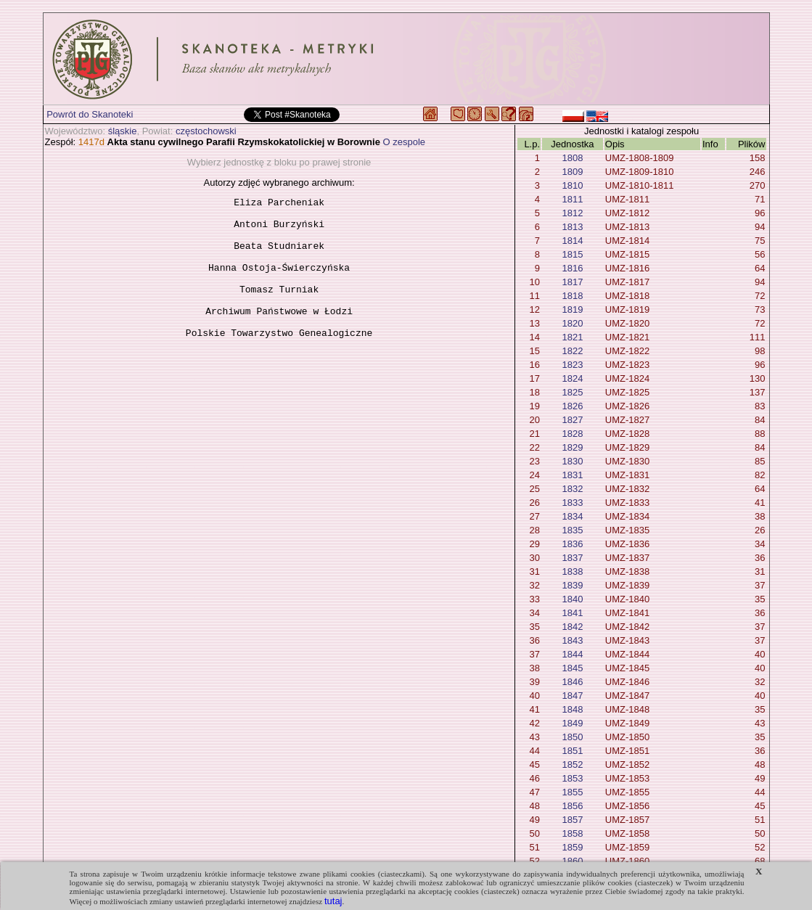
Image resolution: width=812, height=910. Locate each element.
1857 (572, 819)
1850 (572, 736)
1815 (572, 254)
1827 (572, 419)
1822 (572, 350)
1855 (572, 792)
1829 (572, 447)
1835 (572, 530)
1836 (572, 543)
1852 (572, 764)
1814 (572, 240)
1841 (572, 612)
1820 (572, 323)
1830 (572, 461)
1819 (572, 309)
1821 (572, 337)
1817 (572, 281)
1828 (572, 433)
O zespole (404, 141)
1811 (572, 199)
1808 (572, 157)
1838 (572, 571)
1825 (572, 392)
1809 (572, 171)
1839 (572, 585)
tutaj (333, 900)
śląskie (122, 131)
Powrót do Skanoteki (89, 114)
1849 (572, 723)
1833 (572, 502)
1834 (572, 516)
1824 (572, 378)
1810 (572, 185)
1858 (572, 833)
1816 (572, 268)
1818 (572, 295)
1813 (572, 226)
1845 (572, 668)
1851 (572, 750)
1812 (572, 213)
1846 (572, 681)
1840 (572, 599)
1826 (572, 406)
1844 (572, 654)
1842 (572, 626)
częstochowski (206, 131)
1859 (572, 847)
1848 (572, 709)
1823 (572, 364)
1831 (572, 475)
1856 (572, 805)
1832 (572, 488)
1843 (572, 640)
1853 (572, 778)
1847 (572, 695)
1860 (572, 861)
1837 (572, 557)
